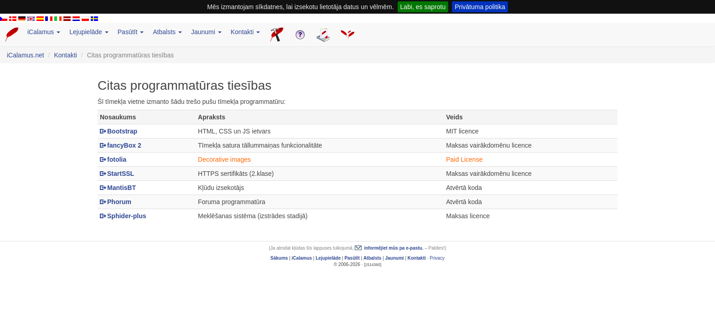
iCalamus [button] (43, 32)
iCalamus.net (25, 55)
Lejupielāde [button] (89, 32)
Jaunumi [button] (206, 32)
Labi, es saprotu (423, 6)
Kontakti (65, 55)
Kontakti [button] (245, 32)
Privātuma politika (480, 6)
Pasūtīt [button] (131, 32)
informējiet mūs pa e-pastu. (393, 248)
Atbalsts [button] (167, 32)
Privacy (437, 258)
